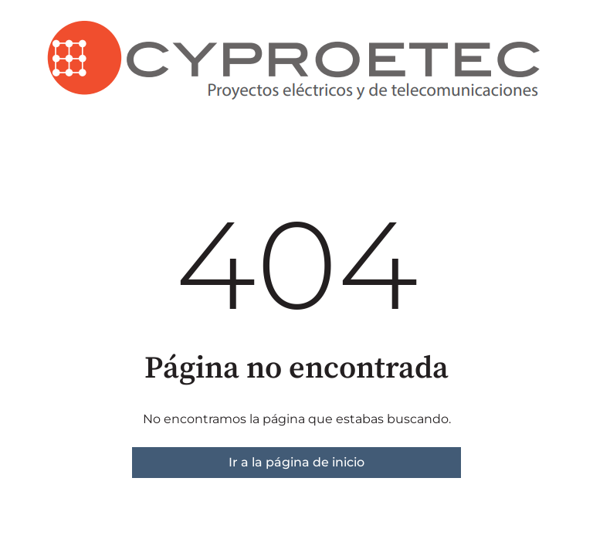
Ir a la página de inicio (296, 462)
